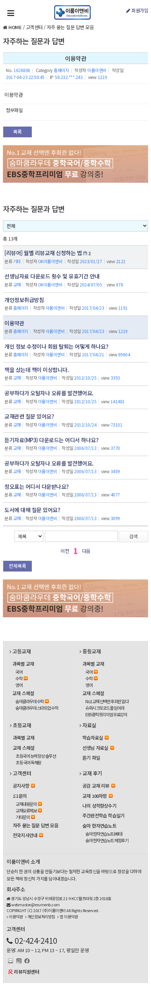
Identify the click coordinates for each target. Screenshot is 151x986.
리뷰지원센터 (26, 971)
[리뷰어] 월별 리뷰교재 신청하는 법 (43, 253)
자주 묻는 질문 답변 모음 (70, 27)
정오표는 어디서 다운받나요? (36, 486)
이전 (65, 550)
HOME (15, 27)
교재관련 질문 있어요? (29, 416)
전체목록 (17, 565)
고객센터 (34, 27)
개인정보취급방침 (24, 300)
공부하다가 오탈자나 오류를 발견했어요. (48, 393)
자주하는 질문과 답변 (34, 41)
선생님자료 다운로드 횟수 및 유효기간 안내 (52, 276)
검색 (133, 536)
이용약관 (14, 323)
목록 (17, 131)
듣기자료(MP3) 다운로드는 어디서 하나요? (51, 440)
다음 (86, 550)
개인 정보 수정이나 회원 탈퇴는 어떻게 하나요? (56, 346)
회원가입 (137, 10)
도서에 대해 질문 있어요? (32, 510)
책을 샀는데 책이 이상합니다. (36, 369)
